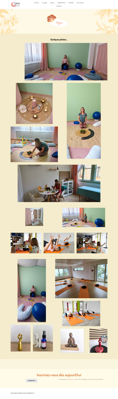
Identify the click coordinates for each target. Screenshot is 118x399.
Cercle (52, 3)
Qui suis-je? (80, 3)
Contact (59, 6)
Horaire (71, 3)
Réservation (61, 3)
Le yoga (44, 3)
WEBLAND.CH (30, 393)
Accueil (36, 3)
